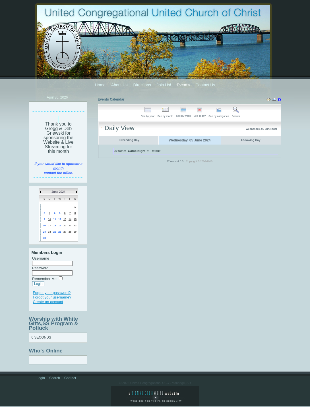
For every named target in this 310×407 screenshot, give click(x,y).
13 (64, 219)
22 (75, 225)
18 (54, 225)
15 (75, 219)
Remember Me (44, 279)
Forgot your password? (52, 293)
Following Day (251, 140)
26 (59, 231)
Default (156, 151)
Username (40, 258)
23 (44, 231)
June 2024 (58, 191)
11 (54, 219)
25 (54, 231)
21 (70, 225)
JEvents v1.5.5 (175, 161)
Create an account (48, 302)
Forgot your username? (52, 297)
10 (49, 219)
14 (70, 219)
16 (44, 225)
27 (64, 231)
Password (40, 268)
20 (64, 225)
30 (44, 238)
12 (59, 219)
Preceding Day (129, 140)
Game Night (136, 151)
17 (49, 225)
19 (59, 225)
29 (75, 231)
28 (70, 231)
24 (49, 231)
